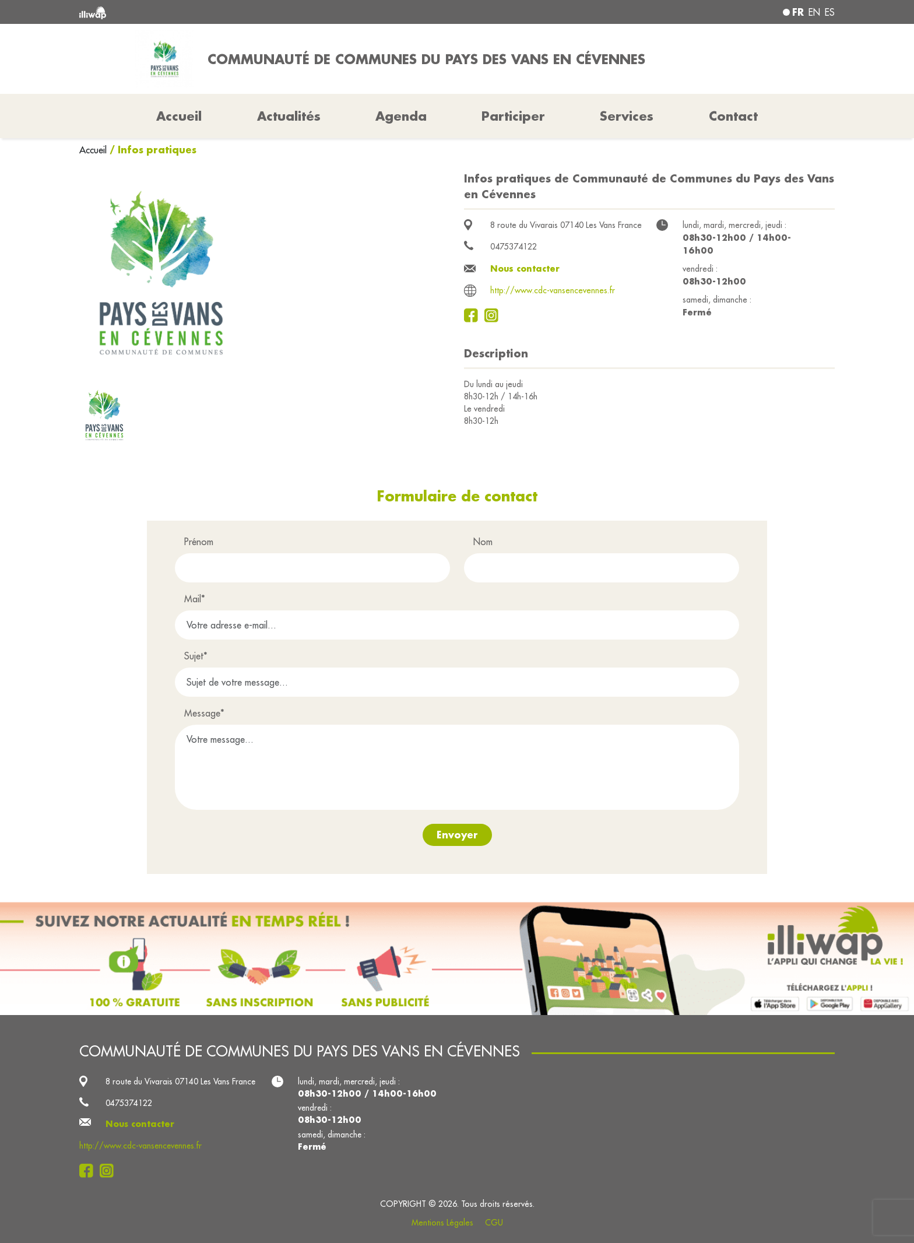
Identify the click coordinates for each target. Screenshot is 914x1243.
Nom (483, 541)
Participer (513, 116)
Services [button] (626, 116)
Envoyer (457, 834)
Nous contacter (525, 268)
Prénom (198, 541)
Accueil (94, 150)
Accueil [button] (179, 116)
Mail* (194, 599)
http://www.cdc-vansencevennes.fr (552, 290)
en (814, 12)
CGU (494, 1222)
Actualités (289, 116)
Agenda (401, 116)
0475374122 (513, 246)
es (830, 12)
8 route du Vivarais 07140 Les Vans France (566, 225)
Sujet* (196, 656)
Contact (733, 116)
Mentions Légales (442, 1222)
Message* (204, 713)
